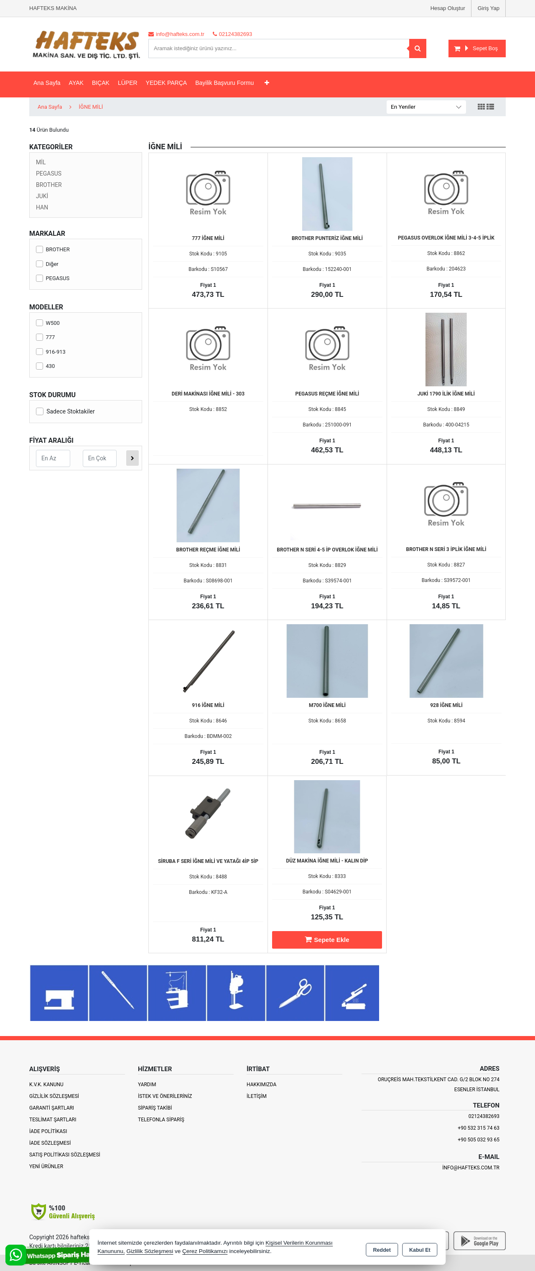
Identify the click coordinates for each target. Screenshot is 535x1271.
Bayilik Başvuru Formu (224, 82)
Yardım (147, 1084)
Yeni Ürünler (46, 1166)
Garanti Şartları (51, 1108)
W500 (48, 323)
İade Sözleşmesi (50, 1143)
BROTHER (49, 184)
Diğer (47, 264)
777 (45, 337)
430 (45, 366)
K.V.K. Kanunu (46, 1084)
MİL (41, 162)
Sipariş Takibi (155, 1108)
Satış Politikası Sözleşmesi (64, 1155)
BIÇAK (101, 82)
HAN (42, 207)
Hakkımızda (261, 1084)
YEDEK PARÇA (166, 82)
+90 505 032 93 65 (478, 1140)
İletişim (257, 1096)
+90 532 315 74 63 (478, 1128)
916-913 (51, 351)
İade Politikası (48, 1131)
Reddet (382, 1248)
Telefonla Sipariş (161, 1120)
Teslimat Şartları (52, 1120)
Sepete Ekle (327, 939)
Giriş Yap (488, 8)
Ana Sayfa (47, 82)
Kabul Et (420, 1248)
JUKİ (42, 196)
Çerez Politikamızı (205, 1252)
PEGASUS (48, 173)
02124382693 (484, 1116)
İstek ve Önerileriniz (165, 1096)
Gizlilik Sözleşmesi (54, 1096)
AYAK (76, 82)
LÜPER (128, 82)
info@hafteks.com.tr (470, 1168)
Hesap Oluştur (448, 8)
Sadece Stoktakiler (65, 411)
